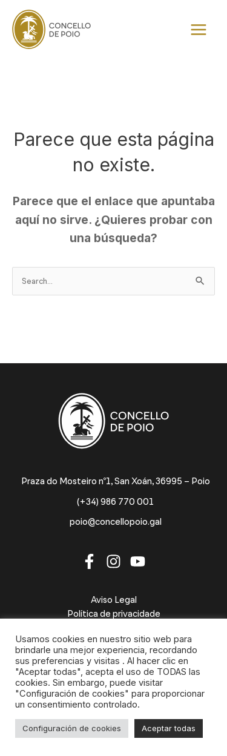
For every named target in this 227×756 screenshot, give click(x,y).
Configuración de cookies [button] (71, 728)
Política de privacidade (113, 613)
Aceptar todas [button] (169, 728)
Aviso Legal (114, 599)
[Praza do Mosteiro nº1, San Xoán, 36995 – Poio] (114, 481)
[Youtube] (137, 561)
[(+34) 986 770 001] (113, 502)
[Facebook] (89, 561)
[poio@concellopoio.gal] (113, 522)
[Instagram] (113, 561)
